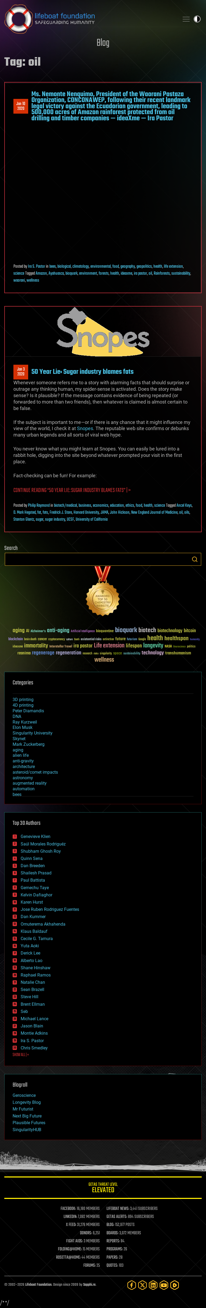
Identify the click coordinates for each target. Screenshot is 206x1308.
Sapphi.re (89, 1285)
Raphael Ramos (36, 975)
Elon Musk (22, 727)
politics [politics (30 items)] (191, 647)
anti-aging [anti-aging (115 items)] (58, 630)
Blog (103, 43)
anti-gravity (23, 760)
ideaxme (126, 273)
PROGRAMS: (114, 1249)
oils (186, 512)
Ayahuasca (56, 273)
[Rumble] (174, 1285)
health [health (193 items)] (155, 638)
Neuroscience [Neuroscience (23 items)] (179, 647)
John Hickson (120, 512)
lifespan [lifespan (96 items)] (134, 646)
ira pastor (140, 273)
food (115, 266)
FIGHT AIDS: (74, 1241)
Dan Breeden (33, 865)
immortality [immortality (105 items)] (36, 646)
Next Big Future (27, 1116)
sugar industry (55, 519)
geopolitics (144, 266)
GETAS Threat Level (103, 1188)
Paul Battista (33, 880)
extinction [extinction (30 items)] (108, 639)
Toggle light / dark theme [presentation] (197, 19)
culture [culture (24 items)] (69, 639)
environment (88, 273)
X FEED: (71, 1224)
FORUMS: (89, 1265)
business (85, 505)
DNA (17, 716)
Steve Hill (29, 996)
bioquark (71, 273)
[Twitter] (142, 1285)
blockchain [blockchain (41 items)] (15, 639)
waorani (19, 280)
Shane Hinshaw (35, 967)
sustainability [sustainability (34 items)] (131, 654)
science (18, 273)
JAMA (104, 512)
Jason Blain (32, 1025)
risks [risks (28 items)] (96, 653)
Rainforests (162, 273)
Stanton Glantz (23, 519)
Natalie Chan (33, 982)
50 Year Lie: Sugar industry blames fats (82, 372)
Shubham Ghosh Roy (41, 851)
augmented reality (30, 783)
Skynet (19, 738)
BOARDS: (112, 1233)
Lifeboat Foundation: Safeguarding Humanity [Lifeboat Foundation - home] (89, 19)
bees (52, 266)
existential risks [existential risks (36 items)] (91, 640)
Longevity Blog (27, 1102)
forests (104, 273)
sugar (39, 519)
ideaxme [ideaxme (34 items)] (18, 647)
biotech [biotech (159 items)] (147, 630)
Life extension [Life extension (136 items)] (109, 645)
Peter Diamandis (28, 710)
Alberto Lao (31, 960)
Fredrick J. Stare (61, 512)
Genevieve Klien (35, 836)
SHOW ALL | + (21, 1055)
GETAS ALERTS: (116, 1216)
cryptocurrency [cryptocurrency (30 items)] (56, 639)
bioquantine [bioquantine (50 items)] (105, 631)
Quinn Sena (32, 858)
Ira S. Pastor (36, 266)
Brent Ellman (33, 1004)
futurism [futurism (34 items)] (132, 640)
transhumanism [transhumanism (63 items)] (178, 653)
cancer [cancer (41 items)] (42, 639)
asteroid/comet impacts (35, 772)
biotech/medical (65, 505)
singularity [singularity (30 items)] (106, 653)
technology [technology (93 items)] (153, 653)
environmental (100, 266)
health (157, 266)
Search (194, 559)
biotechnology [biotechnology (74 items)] (169, 631)
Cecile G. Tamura (37, 938)
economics (100, 505)
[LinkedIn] (153, 1285)
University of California (92, 519)
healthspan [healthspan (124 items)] (176, 638)
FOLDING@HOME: (70, 1249)
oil (150, 273)
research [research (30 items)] (87, 653)
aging (18, 749)
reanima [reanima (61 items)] (24, 653)
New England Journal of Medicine (154, 512)
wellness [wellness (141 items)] (104, 660)
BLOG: (110, 1224)
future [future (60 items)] (120, 639)
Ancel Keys (184, 505)
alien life (21, 755)
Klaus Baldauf (34, 931)
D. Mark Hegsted (24, 512)
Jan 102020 (20, 106)
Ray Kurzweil (25, 722)
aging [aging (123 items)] (19, 630)
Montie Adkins (34, 1033)
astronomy (23, 777)
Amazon (41, 273)
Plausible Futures (29, 1122)
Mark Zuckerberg (29, 744)
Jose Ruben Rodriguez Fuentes (50, 909)
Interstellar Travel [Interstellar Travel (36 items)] (60, 647)
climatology (80, 266)
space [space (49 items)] (117, 653)
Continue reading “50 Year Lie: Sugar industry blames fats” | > (72, 490)
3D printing (23, 699)
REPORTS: (113, 1241)
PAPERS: (112, 1257)
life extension (173, 266)
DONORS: (86, 1233)
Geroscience (24, 1095)
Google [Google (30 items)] (142, 639)
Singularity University (33, 733)
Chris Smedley (34, 1047)
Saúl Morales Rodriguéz (43, 844)
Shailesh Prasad (36, 872)
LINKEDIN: (70, 1216)
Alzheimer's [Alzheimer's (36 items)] (38, 631)
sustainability (180, 273)
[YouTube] (164, 1285)
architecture (24, 766)
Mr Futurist (23, 1109)
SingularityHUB (27, 1129)
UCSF (70, 519)
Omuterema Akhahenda (43, 924)
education (117, 505)
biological (64, 266)
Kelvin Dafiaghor (36, 894)
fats (45, 512)
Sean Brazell (32, 989)
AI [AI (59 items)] (27, 631)
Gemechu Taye (35, 887)
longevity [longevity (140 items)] (153, 645)
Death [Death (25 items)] (76, 639)
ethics (130, 505)
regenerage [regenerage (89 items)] (43, 653)
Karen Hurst (32, 902)
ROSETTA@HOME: (68, 1257)
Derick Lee (30, 953)
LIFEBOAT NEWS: (117, 1208)
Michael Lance (34, 1018)
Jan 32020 (21, 372)
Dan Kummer (33, 916)
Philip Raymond (39, 505)
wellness (33, 280)
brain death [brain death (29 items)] (30, 639)
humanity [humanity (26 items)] (195, 639)
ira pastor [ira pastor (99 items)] (83, 646)
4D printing (23, 705)
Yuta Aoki (30, 945)
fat (39, 512)
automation (24, 788)
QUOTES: (112, 1265)
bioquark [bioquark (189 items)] (126, 630)
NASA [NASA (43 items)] (168, 646)
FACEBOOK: (68, 1208)
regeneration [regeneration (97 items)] (68, 653)
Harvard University (86, 512)
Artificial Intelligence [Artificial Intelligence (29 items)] (83, 631)
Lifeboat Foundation (38, 1285)
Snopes (85, 428)
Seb (24, 1011)
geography (127, 266)
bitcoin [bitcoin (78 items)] (190, 631)
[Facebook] (131, 1285)
